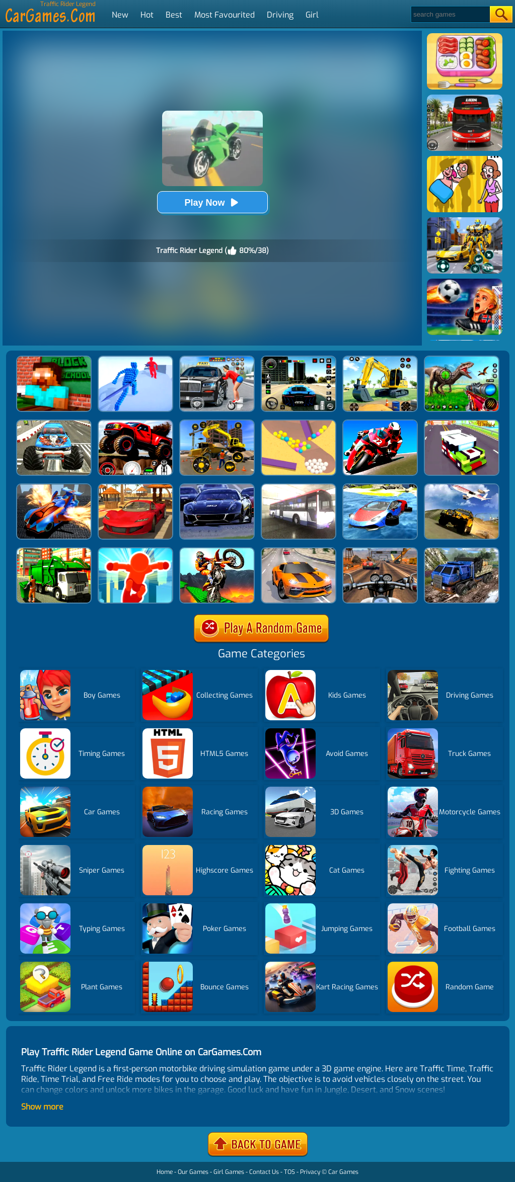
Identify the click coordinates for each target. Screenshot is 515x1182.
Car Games (343, 1172)
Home (165, 1172)
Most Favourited (224, 15)
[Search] (450, 14)
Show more (42, 1107)
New (120, 15)
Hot (147, 15)
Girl (312, 15)
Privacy (310, 1172)
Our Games (193, 1172)
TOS (289, 1172)
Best (174, 15)
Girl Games (228, 1172)
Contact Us (264, 1172)
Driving (280, 15)
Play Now (212, 202)
